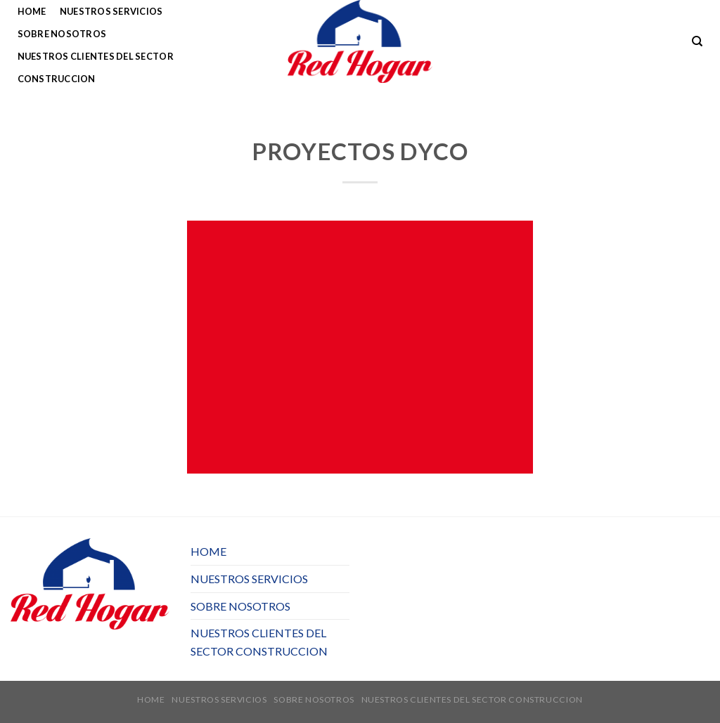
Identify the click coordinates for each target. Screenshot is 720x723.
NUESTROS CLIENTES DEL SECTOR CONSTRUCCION (96, 67)
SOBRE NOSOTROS (62, 33)
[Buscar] (697, 41)
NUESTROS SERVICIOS (111, 11)
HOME (32, 11)
